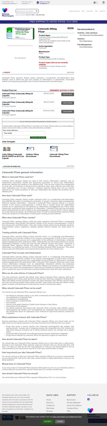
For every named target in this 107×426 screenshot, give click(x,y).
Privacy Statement (73, 402)
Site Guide (50, 408)
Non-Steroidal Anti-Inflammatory (91, 35)
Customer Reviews (74, 11)
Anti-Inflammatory (86, 47)
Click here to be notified (38, 137)
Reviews (49, 411)
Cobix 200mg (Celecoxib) (12, 154)
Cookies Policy (72, 408)
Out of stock (67, 94)
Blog (83, 11)
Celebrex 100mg (32, 154)
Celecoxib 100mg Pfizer (59, 154)
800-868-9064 (40, 15)
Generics (81, 39)
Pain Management (84, 45)
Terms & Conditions (74, 405)
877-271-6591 (30, 15)
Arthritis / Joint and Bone (87, 33)
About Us (102, 11)
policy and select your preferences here (67, 417)
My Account (71, 400)
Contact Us (90, 11)
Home (48, 400)
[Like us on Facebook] (88, 399)
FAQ (96, 11)
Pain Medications (86, 41)
